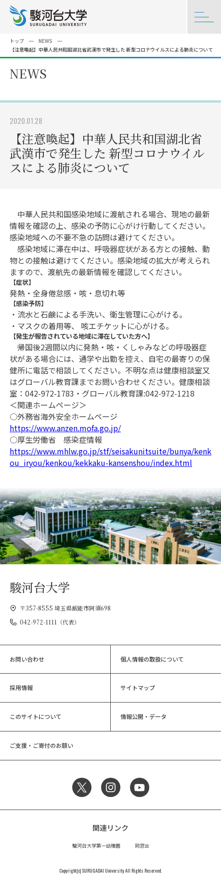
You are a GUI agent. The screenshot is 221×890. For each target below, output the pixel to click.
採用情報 (21, 687)
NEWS (45, 40)
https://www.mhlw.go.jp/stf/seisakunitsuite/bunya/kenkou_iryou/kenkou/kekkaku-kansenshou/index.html (110, 456)
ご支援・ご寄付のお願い (41, 745)
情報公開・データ (143, 716)
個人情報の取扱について (152, 659)
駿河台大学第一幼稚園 (96, 845)
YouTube (139, 787)
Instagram (111, 787)
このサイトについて (36, 716)
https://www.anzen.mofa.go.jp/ (65, 428)
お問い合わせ (27, 659)
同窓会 (142, 845)
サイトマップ (137, 687)
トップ (17, 40)
